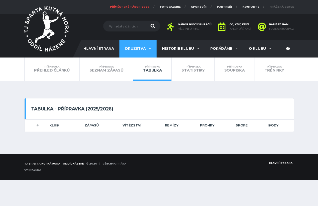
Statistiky (192, 69)
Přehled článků (52, 69)
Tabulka (152, 69)
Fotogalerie (170, 6)
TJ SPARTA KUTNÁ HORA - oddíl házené (54, 163)
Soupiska (234, 69)
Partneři (224, 6)
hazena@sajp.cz (281, 28)
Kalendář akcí (240, 28)
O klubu (258, 48)
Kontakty (251, 6)
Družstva (136, 48)
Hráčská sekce (282, 6)
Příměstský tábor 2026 (129, 6)
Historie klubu (178, 48)
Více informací (189, 28)
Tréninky (274, 69)
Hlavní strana (98, 48)
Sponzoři (199, 6)
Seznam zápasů (106, 69)
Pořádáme (221, 48)
